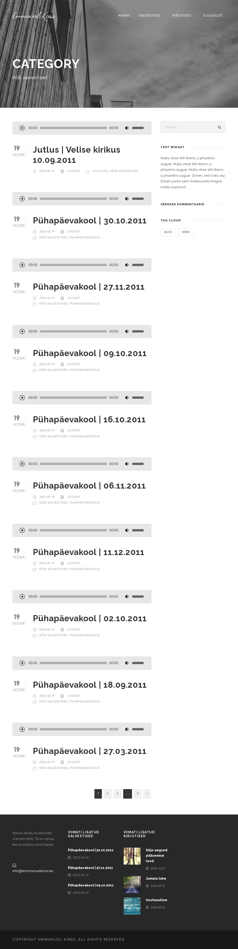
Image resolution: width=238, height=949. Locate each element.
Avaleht (124, 15)
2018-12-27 (158, 868)
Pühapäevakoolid (85, 237)
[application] (82, 128)
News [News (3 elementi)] (186, 232)
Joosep (73, 171)
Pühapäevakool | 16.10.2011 (89, 419)
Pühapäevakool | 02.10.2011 (90, 618)
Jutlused (100, 171)
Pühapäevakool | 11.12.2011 (88, 552)
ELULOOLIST (213, 15)
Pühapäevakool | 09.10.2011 (90, 353)
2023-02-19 (47, 171)
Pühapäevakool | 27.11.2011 (89, 287)
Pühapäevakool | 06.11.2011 (89, 486)
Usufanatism (156, 900)
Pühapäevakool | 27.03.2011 (90, 751)
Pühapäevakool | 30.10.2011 (90, 220)
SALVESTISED (149, 15)
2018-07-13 (158, 886)
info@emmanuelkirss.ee (32, 871)
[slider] (73, 128)
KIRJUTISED (181, 15)
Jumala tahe (156, 878)
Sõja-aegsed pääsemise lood (156, 855)
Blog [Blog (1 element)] (168, 232)
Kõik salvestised (124, 171)
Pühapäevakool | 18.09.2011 (90, 685)
